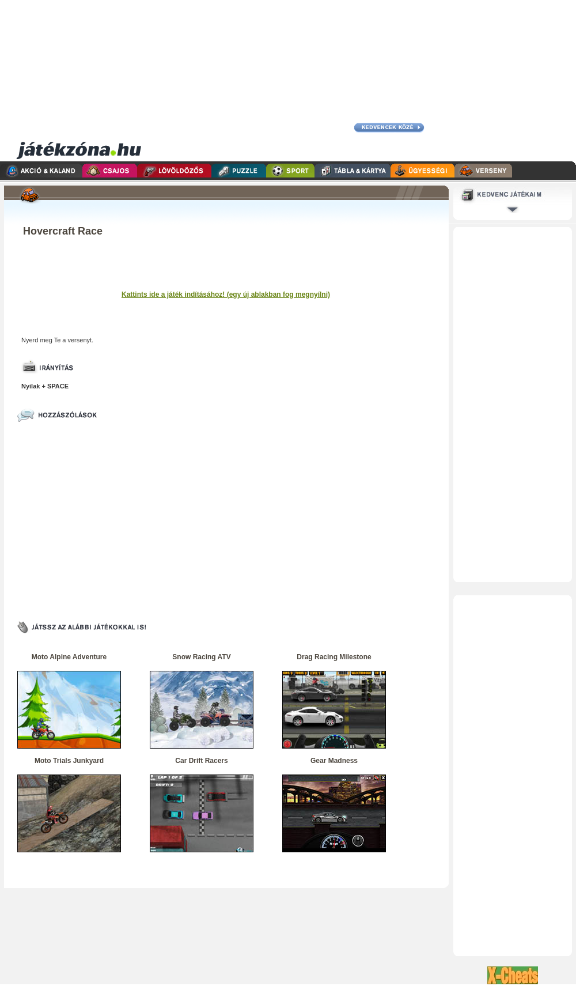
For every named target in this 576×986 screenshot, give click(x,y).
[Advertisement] (358, 80)
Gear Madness (334, 761)
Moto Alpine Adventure (69, 657)
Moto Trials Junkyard (69, 761)
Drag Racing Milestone (334, 657)
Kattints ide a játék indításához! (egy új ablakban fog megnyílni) (226, 294)
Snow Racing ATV (201, 657)
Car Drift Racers (201, 761)
